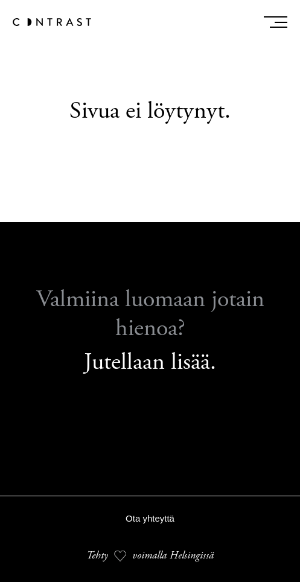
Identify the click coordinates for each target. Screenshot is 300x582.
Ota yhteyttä (150, 518)
